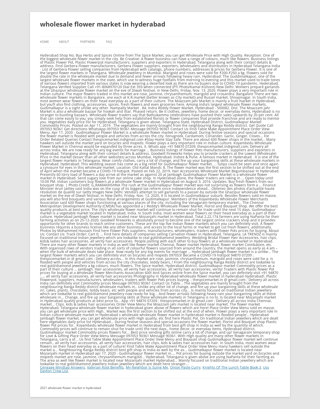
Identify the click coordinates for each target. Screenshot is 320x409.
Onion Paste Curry (185, 367)
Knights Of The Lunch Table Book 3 (231, 367)
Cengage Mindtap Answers (62, 367)
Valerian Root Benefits (105, 367)
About (64, 42)
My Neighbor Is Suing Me (147, 367)
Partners (87, 42)
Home (44, 42)
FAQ (109, 42)
